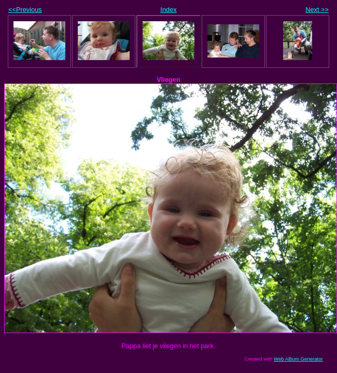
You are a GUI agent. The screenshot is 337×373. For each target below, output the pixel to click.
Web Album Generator (298, 359)
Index (168, 9)
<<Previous (25, 9)
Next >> (317, 9)
